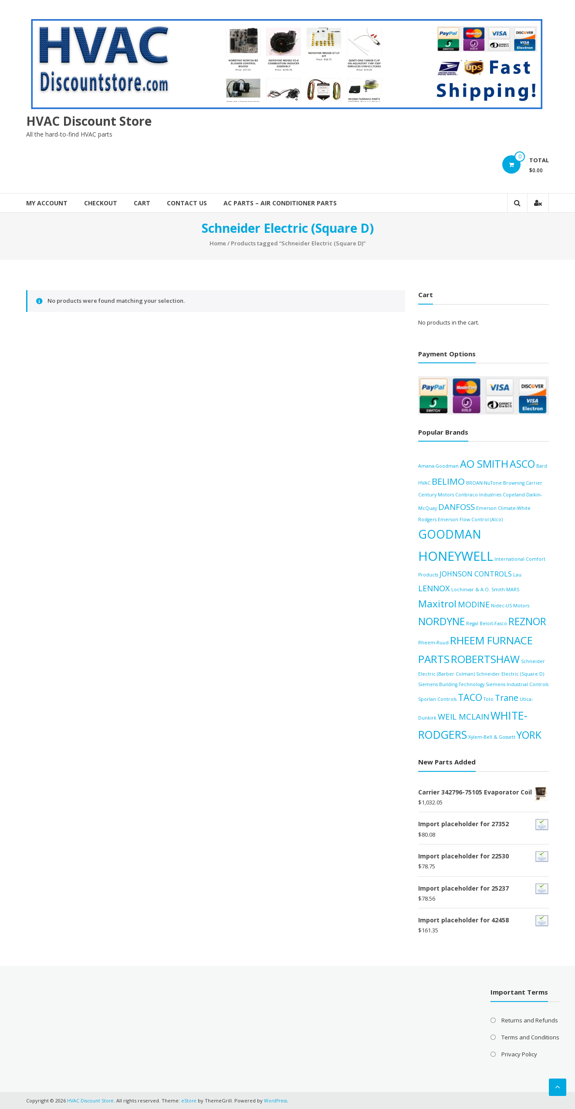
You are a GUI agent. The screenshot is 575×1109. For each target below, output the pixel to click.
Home (218, 243)
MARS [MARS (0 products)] (512, 589)
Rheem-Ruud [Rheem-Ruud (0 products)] (433, 642)
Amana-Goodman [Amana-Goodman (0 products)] (438, 466)
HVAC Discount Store (89, 120)
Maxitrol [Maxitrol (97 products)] (437, 603)
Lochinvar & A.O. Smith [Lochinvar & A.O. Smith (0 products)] (478, 589)
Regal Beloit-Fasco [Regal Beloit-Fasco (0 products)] (486, 623)
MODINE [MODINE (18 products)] (474, 604)
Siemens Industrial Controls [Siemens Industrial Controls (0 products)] (517, 684)
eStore (191, 1100)
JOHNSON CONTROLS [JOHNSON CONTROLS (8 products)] (476, 574)
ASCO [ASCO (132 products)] (522, 464)
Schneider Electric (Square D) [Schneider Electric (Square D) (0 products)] (510, 674)
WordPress (278, 1100)
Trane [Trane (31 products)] (506, 698)
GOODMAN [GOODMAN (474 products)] (449, 534)
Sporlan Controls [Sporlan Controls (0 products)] (437, 699)
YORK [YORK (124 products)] (529, 735)
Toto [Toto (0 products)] (489, 699)
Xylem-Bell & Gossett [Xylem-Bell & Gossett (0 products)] (491, 737)
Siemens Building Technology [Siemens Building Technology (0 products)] (451, 684)
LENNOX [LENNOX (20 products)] (434, 587)
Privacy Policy (519, 1054)
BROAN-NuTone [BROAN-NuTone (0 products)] (484, 482)
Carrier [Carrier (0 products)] (534, 482)
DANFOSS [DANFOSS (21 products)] (456, 506)
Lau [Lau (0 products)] (517, 575)
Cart (142, 203)
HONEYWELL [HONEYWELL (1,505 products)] (455, 556)
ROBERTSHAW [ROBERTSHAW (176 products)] (485, 659)
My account (47, 203)
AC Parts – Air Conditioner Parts (280, 203)
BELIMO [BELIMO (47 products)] (448, 481)
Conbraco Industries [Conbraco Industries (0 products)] (478, 494)
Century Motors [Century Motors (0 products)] (436, 494)
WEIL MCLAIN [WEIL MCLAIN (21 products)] (463, 715)
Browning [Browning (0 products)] (513, 482)
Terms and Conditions (530, 1037)
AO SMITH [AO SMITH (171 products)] (484, 464)
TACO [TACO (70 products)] (470, 697)
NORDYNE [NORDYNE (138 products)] (441, 621)
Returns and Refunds (529, 1020)
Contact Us (187, 203)
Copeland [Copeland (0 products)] (514, 494)
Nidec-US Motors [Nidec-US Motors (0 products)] (510, 605)
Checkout (100, 203)
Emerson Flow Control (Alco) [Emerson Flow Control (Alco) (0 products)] (470, 519)
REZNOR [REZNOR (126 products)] (527, 621)
